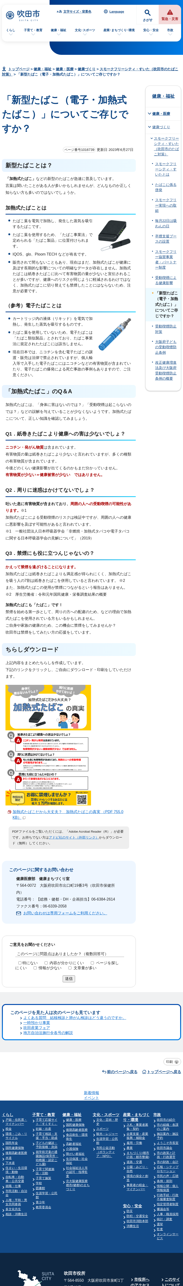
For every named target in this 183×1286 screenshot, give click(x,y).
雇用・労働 (134, 1064)
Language (116, 11)
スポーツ (102, 1050)
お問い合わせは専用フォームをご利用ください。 (65, 913)
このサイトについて (170, 1204)
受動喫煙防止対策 (166, 328)
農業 (130, 1069)
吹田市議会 (164, 1069)
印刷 (169, 1002)
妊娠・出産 (43, 1050)
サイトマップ (170, 1219)
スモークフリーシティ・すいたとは (166, 169)
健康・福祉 (58, 30)
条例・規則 (164, 1102)
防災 (130, 1132)
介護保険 (72, 1070)
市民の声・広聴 (167, 1097)
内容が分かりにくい (67, 963)
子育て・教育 (33, 30)
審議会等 (163, 1130)
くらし (10, 30)
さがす (148, 20)
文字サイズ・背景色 (77, 11)
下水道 (10, 1084)
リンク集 (172, 1231)
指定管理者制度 (167, 1125)
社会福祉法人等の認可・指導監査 (77, 1093)
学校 (39, 1104)
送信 (69, 979)
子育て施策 (43, 1099)
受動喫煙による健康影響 (166, 280)
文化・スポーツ (106, 1036)
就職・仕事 (13, 1107)
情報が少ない (50, 968)
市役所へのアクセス (140, 1204)
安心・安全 (151, 30)
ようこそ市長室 (167, 1064)
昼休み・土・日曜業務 (140, 1236)
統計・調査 (164, 1140)
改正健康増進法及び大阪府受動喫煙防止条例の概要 (166, 370)
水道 (8, 1079)
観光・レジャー (107, 1055)
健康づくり (87, 69)
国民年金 (11, 1064)
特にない (30, 963)
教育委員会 (43, 1128)
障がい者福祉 (75, 1075)
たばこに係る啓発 (166, 187)
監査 (160, 1150)
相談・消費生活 (16, 1135)
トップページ (19, 69)
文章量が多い (85, 968)
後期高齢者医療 (16, 1074)
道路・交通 (134, 1083)
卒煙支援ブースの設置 (166, 238)
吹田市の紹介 (166, 1041)
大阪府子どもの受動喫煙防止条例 (166, 347)
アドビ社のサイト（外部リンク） (74, 837)
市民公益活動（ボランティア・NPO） (105, 1073)
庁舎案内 (141, 1216)
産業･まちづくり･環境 (119, 30)
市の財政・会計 (167, 1083)
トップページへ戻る (164, 1012)
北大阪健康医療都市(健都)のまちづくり (78, 1106)
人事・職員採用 (167, 1135)
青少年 (40, 1123)
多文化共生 (13, 1130)
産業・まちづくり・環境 (136, 1038)
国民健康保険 (14, 1069)
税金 (8, 1050)
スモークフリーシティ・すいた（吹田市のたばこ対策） (166, 146)
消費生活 (133, 1147)
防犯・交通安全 (137, 1137)
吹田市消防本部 (137, 1142)
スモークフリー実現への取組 (166, 205)
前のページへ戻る (122, 1012)
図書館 (40, 1109)
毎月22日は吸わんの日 (166, 223)
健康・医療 (65, 69)
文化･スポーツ (85, 30)
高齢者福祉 (73, 1065)
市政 (170, 30)
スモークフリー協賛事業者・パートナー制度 (166, 260)
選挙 (160, 1145)
